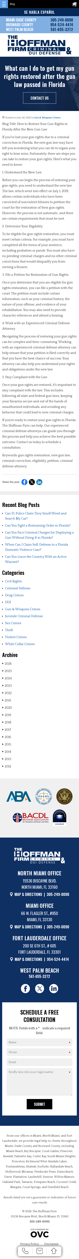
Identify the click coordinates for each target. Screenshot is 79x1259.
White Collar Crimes (20, 644)
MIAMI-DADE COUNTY (21, 19)
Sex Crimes (13, 623)
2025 (7, 671)
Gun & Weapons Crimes (47, 117)
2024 (7, 678)
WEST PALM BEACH (19, 29)
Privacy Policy (29, 1244)
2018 (6, 722)
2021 (6, 700)
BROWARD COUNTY (19, 24)
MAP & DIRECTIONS (28, 894)
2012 (6, 766)
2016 (6, 737)
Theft (9, 630)
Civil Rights (13, 581)
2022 (7, 693)
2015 (6, 744)
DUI (8, 602)
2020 (7, 707)
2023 (7, 685)
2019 (6, 715)
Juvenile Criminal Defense (24, 616)
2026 (7, 663)
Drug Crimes (14, 595)
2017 (6, 729)
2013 (6, 759)
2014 (6, 751)
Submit (39, 1104)
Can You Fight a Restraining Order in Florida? (37, 525)
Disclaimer (51, 1244)
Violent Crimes (16, 637)
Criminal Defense (17, 588)
